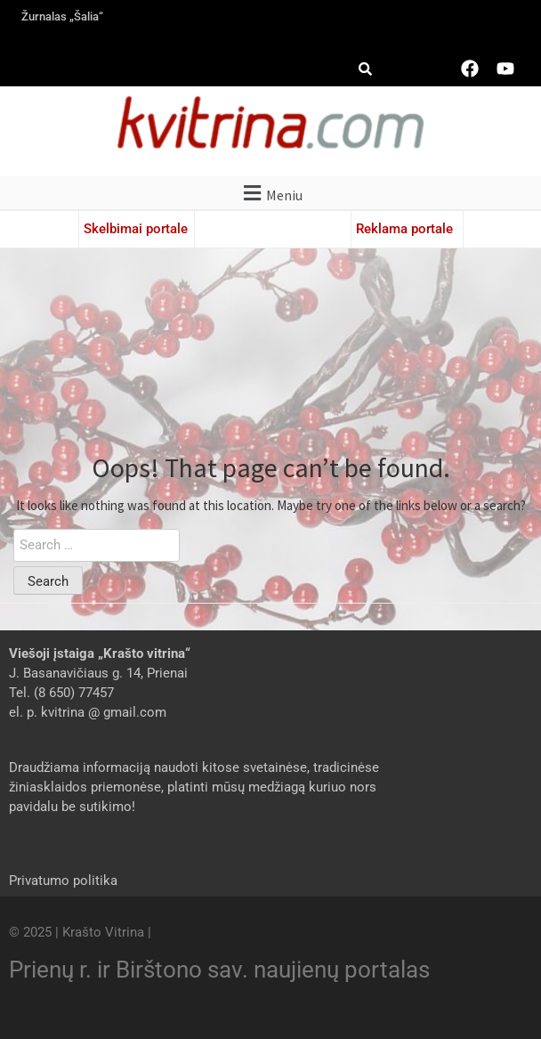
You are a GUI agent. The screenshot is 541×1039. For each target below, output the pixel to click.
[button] (270, 192)
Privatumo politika (63, 881)
